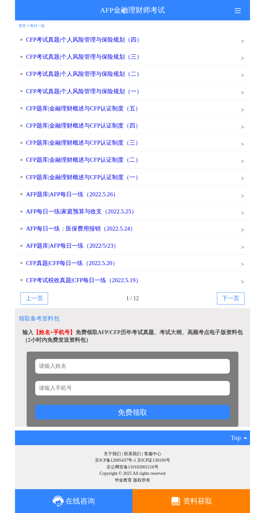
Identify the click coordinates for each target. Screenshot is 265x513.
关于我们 (112, 453)
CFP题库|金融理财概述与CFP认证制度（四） (83, 125)
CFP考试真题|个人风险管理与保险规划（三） (84, 57)
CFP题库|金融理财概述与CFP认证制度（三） (83, 142)
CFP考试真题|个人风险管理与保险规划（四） (84, 39)
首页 (22, 26)
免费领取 (132, 412)
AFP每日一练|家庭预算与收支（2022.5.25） (81, 211)
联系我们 (132, 453)
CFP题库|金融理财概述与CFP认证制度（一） (83, 177)
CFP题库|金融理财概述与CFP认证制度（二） (83, 160)
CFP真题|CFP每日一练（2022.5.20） (72, 263)
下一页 (230, 298)
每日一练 (37, 26)
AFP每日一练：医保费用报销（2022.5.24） (81, 228)
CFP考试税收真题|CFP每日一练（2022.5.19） (83, 280)
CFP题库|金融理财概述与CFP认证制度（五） (83, 108)
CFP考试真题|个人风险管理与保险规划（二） (84, 74)
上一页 (34, 298)
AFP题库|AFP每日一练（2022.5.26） (72, 194)
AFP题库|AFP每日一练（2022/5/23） (72, 245)
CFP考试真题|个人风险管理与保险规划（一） (84, 91)
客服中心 (152, 453)
